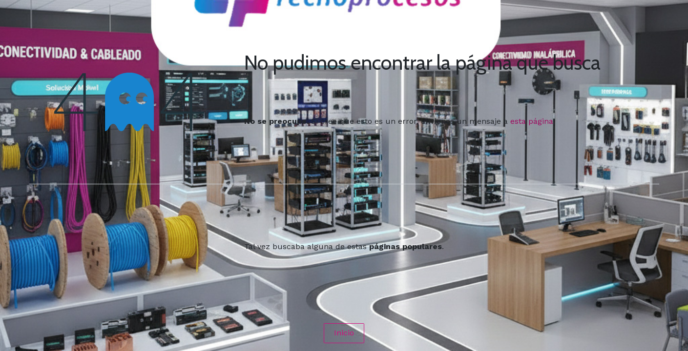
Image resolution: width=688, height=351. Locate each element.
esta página (531, 121)
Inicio (344, 332)
